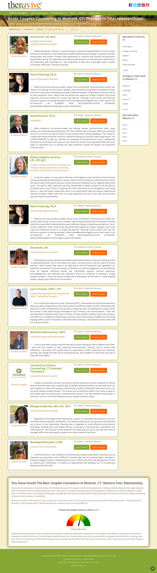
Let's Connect (81, 42)
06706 (124, 141)
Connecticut (28, 29)
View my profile (98, 42)
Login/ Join (95, 12)
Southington (126, 90)
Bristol (124, 95)
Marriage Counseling (129, 51)
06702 (124, 137)
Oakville (125, 104)
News (73, 12)
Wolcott (40, 29)
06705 (124, 125)
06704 (124, 129)
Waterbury (126, 86)
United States (14, 29)
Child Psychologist (128, 65)
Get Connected (39, 12)
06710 (124, 133)
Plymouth (125, 99)
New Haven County (37, 500)
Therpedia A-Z (58, 12)
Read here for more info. (78, 566)
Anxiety (125, 60)
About (82, 12)
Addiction (125, 56)
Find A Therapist (19, 12)
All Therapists (127, 47)
